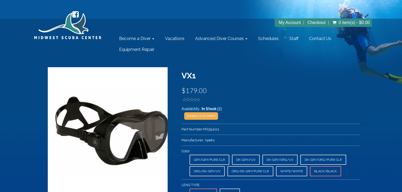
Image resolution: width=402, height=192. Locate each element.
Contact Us (320, 38)
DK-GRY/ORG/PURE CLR (323, 160)
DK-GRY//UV (245, 160)
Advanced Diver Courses (221, 38)
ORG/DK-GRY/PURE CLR (250, 171)
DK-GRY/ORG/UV (280, 160)
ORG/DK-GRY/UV (207, 171)
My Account (290, 23)
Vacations (174, 38)
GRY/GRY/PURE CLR (209, 160)
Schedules (268, 38)
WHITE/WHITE (291, 171)
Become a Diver (136, 38)
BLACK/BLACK (325, 171)
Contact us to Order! (201, 116)
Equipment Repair (136, 49)
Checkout (317, 23)
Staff (293, 38)
